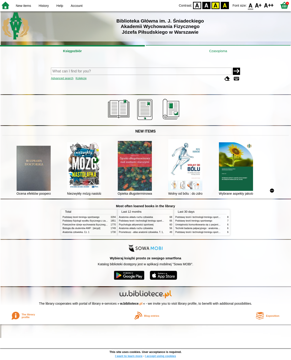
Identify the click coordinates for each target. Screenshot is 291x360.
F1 (258, 5)
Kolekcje (80, 78)
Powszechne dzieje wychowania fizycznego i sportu (89, 224)
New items (23, 6)
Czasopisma (218, 51)
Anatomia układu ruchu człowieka (136, 217)
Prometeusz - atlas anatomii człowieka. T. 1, (141, 232)
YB (215, 5)
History (44, 6)
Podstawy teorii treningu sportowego (81, 217)
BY (224, 5)
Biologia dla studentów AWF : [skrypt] (81, 228)
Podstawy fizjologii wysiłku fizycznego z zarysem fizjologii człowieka (97, 221)
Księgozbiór (72, 51)
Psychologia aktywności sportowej (136, 224)
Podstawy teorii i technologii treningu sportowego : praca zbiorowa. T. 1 (211, 232)
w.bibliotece (131, 303)
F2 (269, 5)
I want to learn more (129, 356)
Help (59, 6)
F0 (250, 5)
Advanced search (62, 78)
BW (206, 5)
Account (77, 6)
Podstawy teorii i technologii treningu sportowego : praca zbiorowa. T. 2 (155, 221)
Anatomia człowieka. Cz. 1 (76, 232)
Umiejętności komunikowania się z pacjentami (198, 224)
